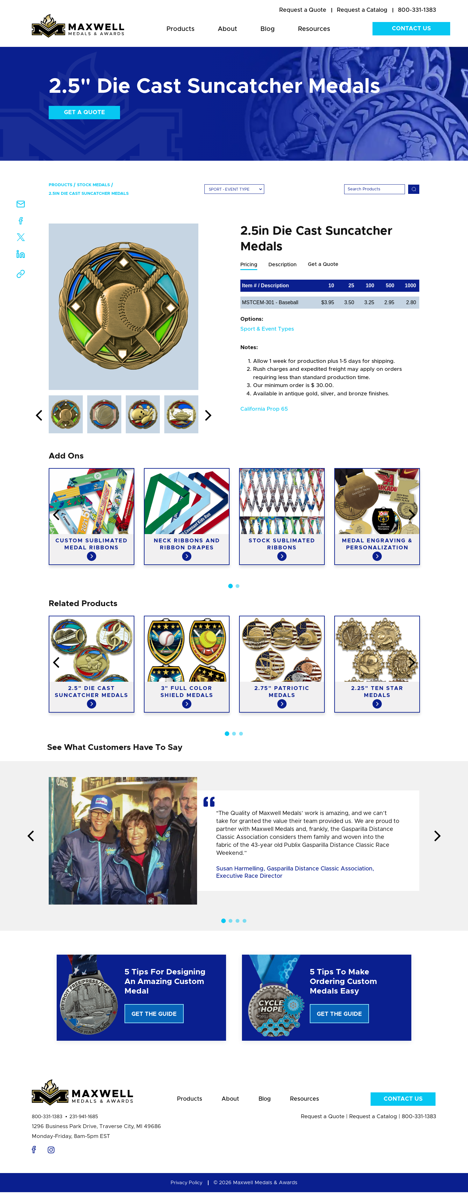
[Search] (374, 189)
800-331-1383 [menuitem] (417, 10)
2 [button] (237, 586)
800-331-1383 (47, 1120)
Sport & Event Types (267, 329)
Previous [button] (39, 416)
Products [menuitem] (181, 29)
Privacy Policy (186, 1186)
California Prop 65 (264, 409)
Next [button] (208, 416)
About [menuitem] (227, 29)
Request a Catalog (373, 1120)
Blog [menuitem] (267, 29)
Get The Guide (154, 1014)
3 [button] (241, 734)
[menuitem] (302, 10)
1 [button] (230, 586)
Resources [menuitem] (314, 29)
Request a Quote (322, 1120)
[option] (123, 307)
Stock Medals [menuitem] (93, 185)
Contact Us (411, 29)
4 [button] (244, 921)
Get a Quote (84, 112)
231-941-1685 (83, 1120)
